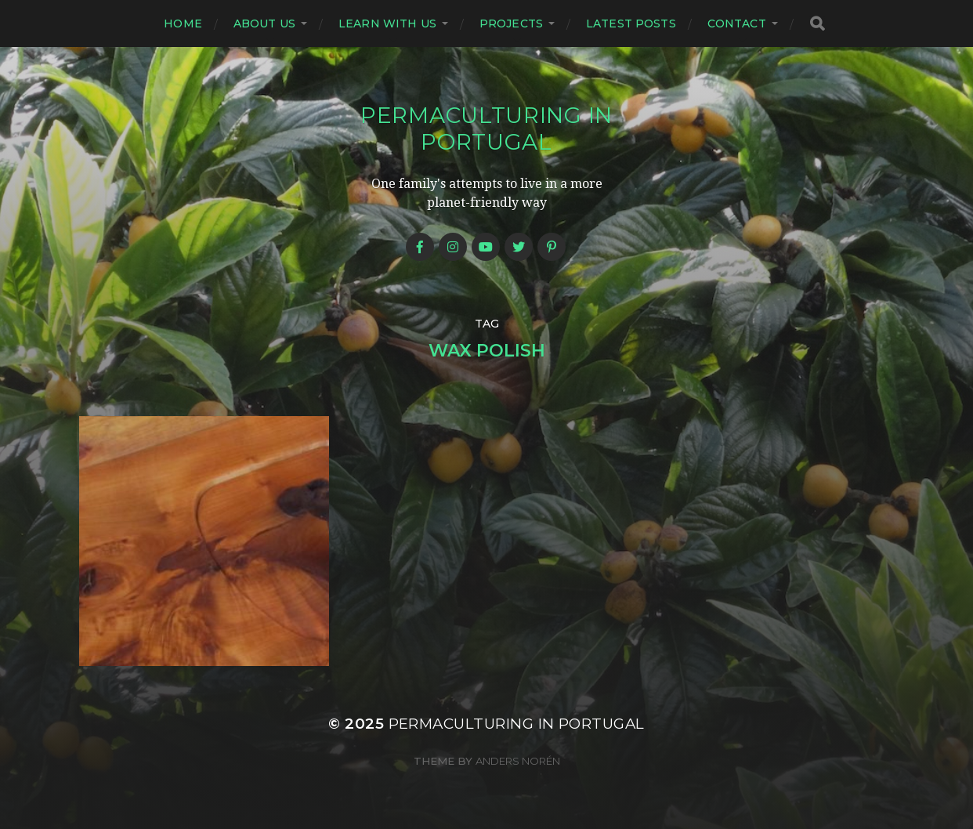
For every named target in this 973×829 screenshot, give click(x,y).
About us (264, 23)
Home (183, 23)
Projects (511, 23)
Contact (736, 23)
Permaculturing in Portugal (486, 128)
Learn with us (387, 23)
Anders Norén (518, 761)
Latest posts (631, 23)
